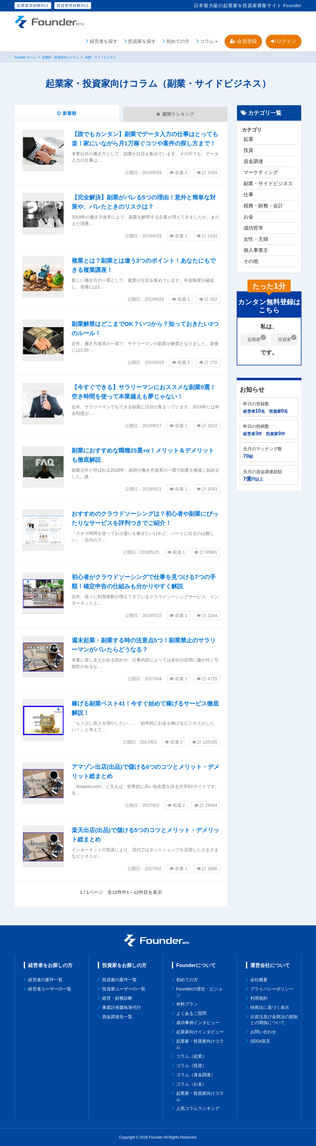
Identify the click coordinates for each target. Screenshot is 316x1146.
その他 (250, 260)
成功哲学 (253, 226)
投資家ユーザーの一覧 (123, 988)
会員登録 (243, 40)
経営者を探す (104, 40)
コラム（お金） (191, 1083)
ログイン (283, 40)
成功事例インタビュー (197, 1022)
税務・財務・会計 (263, 204)
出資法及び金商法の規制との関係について (274, 1019)
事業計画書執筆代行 (121, 1007)
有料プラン (187, 1003)
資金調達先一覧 (117, 1016)
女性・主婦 (255, 237)
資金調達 (253, 160)
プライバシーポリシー (271, 988)
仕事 (248, 193)
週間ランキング (175, 114)
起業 (248, 137)
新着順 (66, 113)
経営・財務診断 (117, 997)
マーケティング (260, 171)
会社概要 (259, 979)
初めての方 (177, 40)
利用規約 (259, 997)
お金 (248, 215)
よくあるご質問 (191, 1013)
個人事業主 (255, 249)
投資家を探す (142, 40)
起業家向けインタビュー (200, 1031)
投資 (248, 149)
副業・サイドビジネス (268, 182)
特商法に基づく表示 (269, 1007)
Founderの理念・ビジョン (199, 991)
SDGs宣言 (260, 1040)
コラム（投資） (191, 1065)
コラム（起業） (191, 1055)
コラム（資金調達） (195, 1074)
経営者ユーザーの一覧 (49, 988)
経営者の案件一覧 (45, 979)
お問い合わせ (263, 1031)
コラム (207, 40)
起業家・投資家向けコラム (200, 1043)
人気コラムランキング (197, 1108)
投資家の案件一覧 (119, 979)
